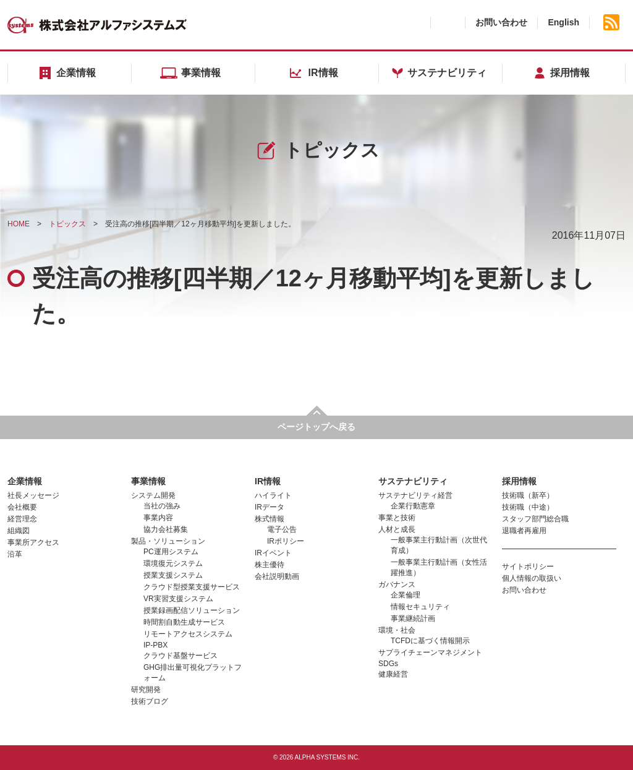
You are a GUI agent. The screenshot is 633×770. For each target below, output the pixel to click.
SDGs (388, 663)
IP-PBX (155, 645)
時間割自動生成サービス (184, 622)
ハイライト (273, 495)
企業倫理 (405, 595)
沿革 (14, 554)
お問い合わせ (501, 22)
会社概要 (22, 507)
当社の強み (162, 506)
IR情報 (268, 481)
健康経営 (393, 674)
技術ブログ (149, 701)
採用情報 (519, 481)
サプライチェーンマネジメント (430, 652)
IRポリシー (285, 541)
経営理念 (22, 519)
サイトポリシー (528, 566)
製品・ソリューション (168, 541)
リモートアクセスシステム (187, 634)
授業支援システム (173, 575)
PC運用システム (170, 551)
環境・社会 (396, 630)
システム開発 (153, 495)
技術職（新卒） (528, 495)
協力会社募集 (165, 529)
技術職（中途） (528, 507)
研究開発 (146, 689)
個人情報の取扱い (531, 578)
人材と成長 (396, 529)
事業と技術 (396, 517)
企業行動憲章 (413, 506)
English (563, 22)
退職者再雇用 (524, 530)
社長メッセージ (33, 495)
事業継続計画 (413, 618)
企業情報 (24, 481)
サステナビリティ (413, 481)
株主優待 (269, 564)
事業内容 (158, 517)
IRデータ (269, 507)
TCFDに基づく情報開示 (430, 640)
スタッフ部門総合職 (535, 519)
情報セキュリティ (420, 606)
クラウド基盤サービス (180, 655)
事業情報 (148, 481)
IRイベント (273, 553)
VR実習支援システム (178, 598)
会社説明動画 (277, 576)
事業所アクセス (33, 542)
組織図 (18, 530)
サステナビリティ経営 (415, 495)
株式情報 (269, 519)
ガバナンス (396, 584)
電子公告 (282, 529)
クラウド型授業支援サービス (191, 587)
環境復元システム (173, 563)
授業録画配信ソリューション (191, 610)
